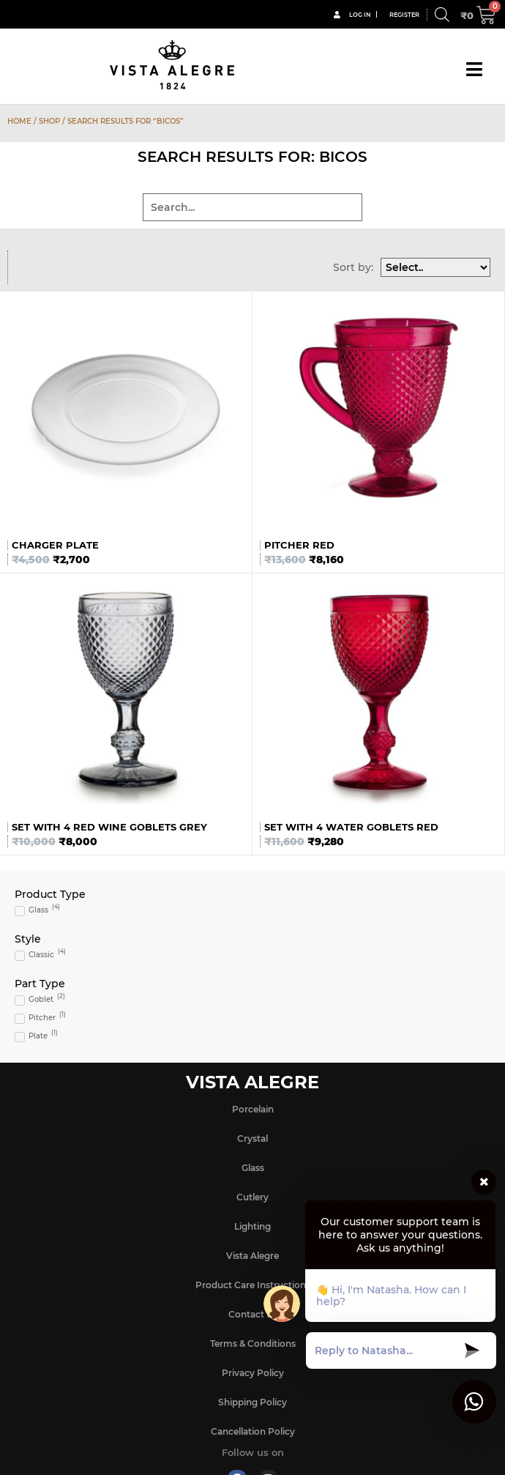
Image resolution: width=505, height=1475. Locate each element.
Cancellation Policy (253, 1431)
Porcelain (253, 1109)
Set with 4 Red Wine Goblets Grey (109, 827)
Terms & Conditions (253, 1343)
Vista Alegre (252, 1255)
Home (19, 121)
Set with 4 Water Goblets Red (351, 827)
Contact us (252, 1314)
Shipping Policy (252, 1402)
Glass (253, 1167)
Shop (49, 121)
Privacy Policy (253, 1372)
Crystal (252, 1138)
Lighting (252, 1226)
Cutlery (252, 1197)
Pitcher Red (299, 545)
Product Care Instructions (252, 1284)
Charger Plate (55, 545)
